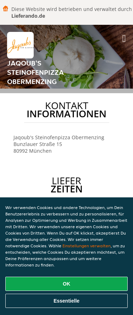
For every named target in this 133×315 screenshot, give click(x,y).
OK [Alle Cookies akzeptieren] (66, 284)
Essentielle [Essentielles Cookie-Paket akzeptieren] (66, 301)
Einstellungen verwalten (86, 245)
